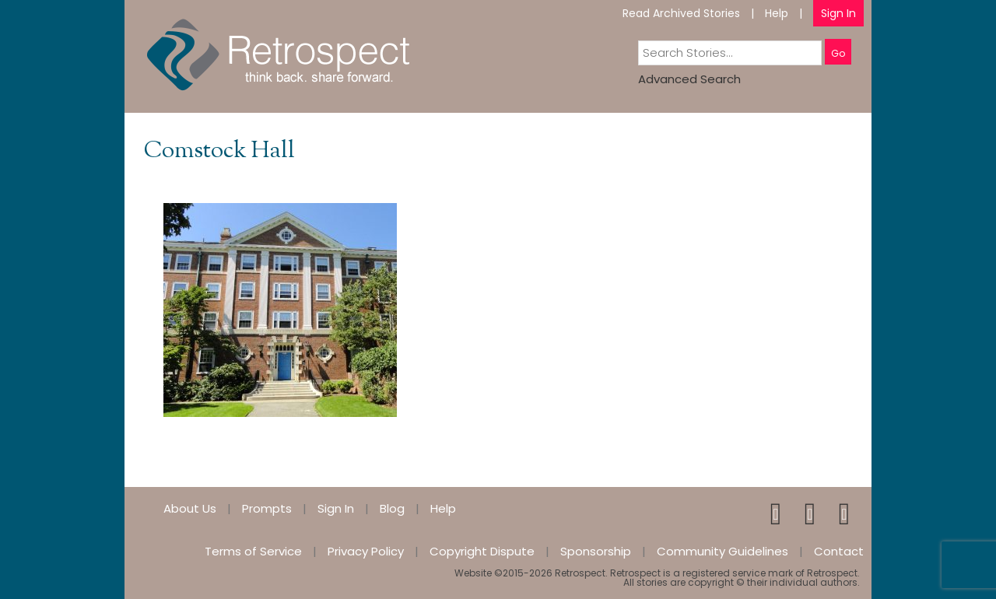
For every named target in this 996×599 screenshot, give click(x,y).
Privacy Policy (366, 551)
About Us (189, 508)
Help (776, 13)
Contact (839, 551)
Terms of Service (253, 551)
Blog (392, 508)
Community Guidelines (722, 551)
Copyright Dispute (482, 551)
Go (838, 53)
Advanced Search (689, 79)
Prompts (267, 508)
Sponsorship (595, 551)
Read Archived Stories (681, 13)
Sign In (838, 13)
